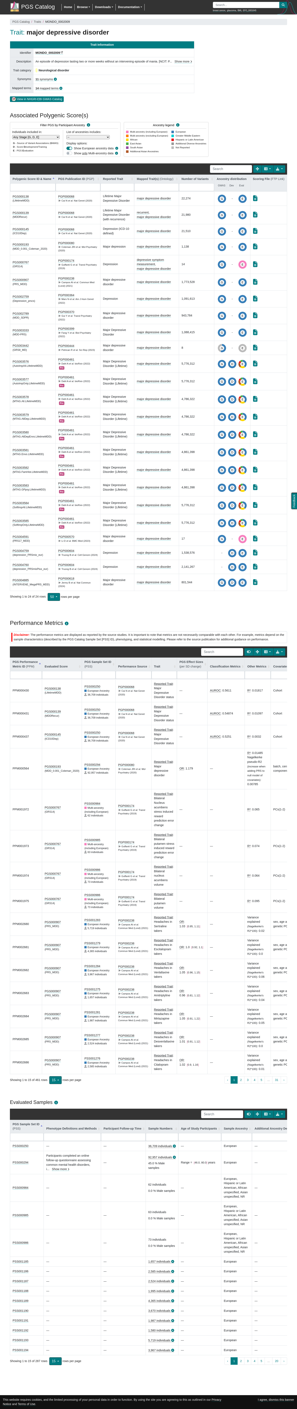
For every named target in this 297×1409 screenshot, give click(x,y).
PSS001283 (92, 920)
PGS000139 (21, 212)
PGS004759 (21, 550)
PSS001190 (20, 1310)
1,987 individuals (159, 1320)
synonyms (44, 79)
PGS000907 (21, 280)
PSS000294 (92, 764)
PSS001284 (92, 966)
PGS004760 (21, 565)
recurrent (143, 212)
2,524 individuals (159, 1281)
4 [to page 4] (254, 1080)
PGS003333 (21, 330)
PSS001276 (92, 1058)
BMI (239, 10)
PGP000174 (66, 260)
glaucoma (231, 10)
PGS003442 (21, 345)
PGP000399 (66, 328)
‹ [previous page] (227, 1080)
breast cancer (219, 10)
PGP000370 (66, 312)
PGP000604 (66, 550)
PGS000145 (21, 229)
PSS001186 (20, 1271)
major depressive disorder (154, 198)
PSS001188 (20, 1291)
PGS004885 (21, 580)
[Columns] (268, 169)
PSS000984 (92, 803)
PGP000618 (66, 578)
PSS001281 (92, 1012)
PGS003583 (21, 485)
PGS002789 (21, 313)
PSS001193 (20, 1340)
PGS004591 (21, 536)
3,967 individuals (159, 1350)
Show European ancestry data (94, 148)
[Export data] (279, 169)
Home (68, 7)
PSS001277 (92, 1035)
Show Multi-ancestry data (93, 153)
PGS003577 (21, 379)
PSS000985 (92, 840)
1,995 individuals (159, 1291)
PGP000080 (66, 243)
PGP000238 (66, 278)
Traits (37, 21)
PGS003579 (21, 414)
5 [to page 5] (261, 1080)
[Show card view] (248, 652)
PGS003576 (21, 361)
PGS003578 (21, 397)
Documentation (129, 7)
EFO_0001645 (249, 10)
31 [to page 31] (276, 1080)
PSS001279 (92, 943)
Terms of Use (26, 1404)
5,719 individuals (159, 1340)
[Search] (231, 169)
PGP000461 (66, 359)
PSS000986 (92, 869)
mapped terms (47, 88)
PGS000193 (21, 244)
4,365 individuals (159, 1300)
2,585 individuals (159, 1271)
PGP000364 (66, 295)
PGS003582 (21, 467)
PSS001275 (92, 989)
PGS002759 (21, 296)
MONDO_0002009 (47, 52)
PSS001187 (20, 1281)
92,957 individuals (160, 1157)
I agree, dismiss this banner (276, 1399)
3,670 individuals (159, 1310)
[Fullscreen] (257, 169)
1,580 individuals (159, 1330)
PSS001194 (20, 1350)
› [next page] (283, 1080)
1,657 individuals (159, 1261)
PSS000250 (92, 686)
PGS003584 (21, 503)
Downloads (103, 7)
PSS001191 (20, 1320)
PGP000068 (66, 196)
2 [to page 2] (241, 1080)
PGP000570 (66, 536)
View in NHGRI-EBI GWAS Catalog (37, 99)
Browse (82, 7)
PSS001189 (20, 1300)
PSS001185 (20, 1261)
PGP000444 (66, 345)
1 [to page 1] (234, 1080)
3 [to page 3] (248, 1080)
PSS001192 (20, 1330)
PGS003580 (21, 432)
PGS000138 (21, 196)
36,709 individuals (160, 1146)
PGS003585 (21, 520)
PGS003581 (21, 450)
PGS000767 (21, 262)
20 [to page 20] (276, 1361)
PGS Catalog (21, 21)
